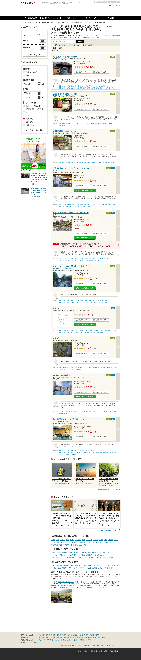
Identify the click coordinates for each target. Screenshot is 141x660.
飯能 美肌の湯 (63, 123)
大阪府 (75, 635)
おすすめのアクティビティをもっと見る (106, 489)
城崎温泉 (59, 637)
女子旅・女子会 (85, 552)
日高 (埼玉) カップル (75, 411)
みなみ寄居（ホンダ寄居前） (60, 545)
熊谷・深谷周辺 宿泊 (65, 205)
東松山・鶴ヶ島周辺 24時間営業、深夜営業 (96, 452)
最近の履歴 (114, 2)
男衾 (72, 545)
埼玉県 (48, 635)
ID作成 (118, 5)
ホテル (102, 555)
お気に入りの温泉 (100, 2)
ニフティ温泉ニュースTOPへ (109, 530)
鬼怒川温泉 (102, 637)
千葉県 (53, 635)
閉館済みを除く (88, 45)
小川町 (102, 542)
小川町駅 (79, 88)
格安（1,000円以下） (71, 555)
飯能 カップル (80, 123)
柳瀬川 (72, 540)
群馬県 (64, 635)
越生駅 (99, 162)
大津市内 (89, 640)
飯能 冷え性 (71, 123)
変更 (42, 41)
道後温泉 (82, 637)
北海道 (80, 635)
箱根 (47, 637)
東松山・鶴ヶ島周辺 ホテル (108, 330)
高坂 (71, 542)
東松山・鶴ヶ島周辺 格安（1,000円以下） (71, 452)
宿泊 (77, 552)
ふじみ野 (89, 540)
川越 (105, 540)
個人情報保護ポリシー (84, 651)
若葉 (57, 542)
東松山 (76, 542)
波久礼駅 (108, 411)
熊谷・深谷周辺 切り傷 (93, 205)
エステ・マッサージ (89, 557)
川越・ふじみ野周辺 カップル (67, 260)
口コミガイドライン (97, 646)
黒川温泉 (89, 637)
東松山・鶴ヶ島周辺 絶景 (84, 300)
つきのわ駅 (62, 125)
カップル (72, 552)
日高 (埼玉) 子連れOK (99, 411)
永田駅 (66, 369)
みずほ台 (78, 540)
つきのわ (89, 542)
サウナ (99, 552)
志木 (67, 540)
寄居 (84, 545)
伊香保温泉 (74, 637)
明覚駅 (97, 123)
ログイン (111, 5)
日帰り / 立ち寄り (32, 72)
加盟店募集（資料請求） (68, 646)
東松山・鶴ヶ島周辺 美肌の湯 (67, 86)
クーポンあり (74, 45)
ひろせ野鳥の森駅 (85, 206)
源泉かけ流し (71, 557)
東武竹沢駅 (86, 88)
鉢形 (76, 545)
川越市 (110, 540)
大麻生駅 (61, 206)
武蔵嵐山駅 (103, 123)
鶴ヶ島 (53, 542)
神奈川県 (42, 635)
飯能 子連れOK (89, 123)
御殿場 (69, 640)
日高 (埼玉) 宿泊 (63, 411)
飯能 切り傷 (79, 162)
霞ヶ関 (116, 540)
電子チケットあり (60, 45)
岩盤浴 (104, 557)
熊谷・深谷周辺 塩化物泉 (66, 367)
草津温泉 (42, 637)
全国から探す (41, 35)
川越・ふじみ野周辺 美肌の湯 (82, 258)
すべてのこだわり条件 (34, 130)
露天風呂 (65, 552)
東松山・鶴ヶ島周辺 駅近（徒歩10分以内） (86, 330)
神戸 (94, 640)
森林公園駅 (85, 302)
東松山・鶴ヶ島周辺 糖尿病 (84, 86)
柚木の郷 (80, 585)
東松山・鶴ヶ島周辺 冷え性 (101, 86)
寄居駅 (114, 411)
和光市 (53, 540)
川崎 (44, 640)
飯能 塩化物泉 (63, 162)
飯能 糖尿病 (71, 162)
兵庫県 (59, 635)
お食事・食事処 (56, 552)
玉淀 (80, 545)
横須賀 (49, 640)
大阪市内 (75, 640)
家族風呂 (111, 557)
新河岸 (101, 540)
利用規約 (111, 651)
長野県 (86, 635)
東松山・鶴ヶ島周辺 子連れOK (101, 300)
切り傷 (79, 557)
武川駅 (61, 369)
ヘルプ (108, 646)
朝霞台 (62, 540)
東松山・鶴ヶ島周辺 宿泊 (66, 330)
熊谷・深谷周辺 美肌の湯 (79, 205)
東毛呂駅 (97, 260)
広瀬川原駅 (68, 206)
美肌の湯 (96, 555)
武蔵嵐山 (96, 542)
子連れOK (106, 552)
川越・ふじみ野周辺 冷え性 (100, 258)
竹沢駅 (93, 88)
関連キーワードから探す (29, 642)
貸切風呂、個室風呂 (85, 555)
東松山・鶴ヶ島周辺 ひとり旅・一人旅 (70, 302)
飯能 (64, 640)
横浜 (40, 640)
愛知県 (91, 635)
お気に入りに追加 (101, 72)
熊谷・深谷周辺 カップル (110, 367)
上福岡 (95, 540)
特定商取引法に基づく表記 (99, 651)
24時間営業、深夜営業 (34, 109)
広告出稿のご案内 (83, 646)
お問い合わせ (116, 646)
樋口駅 (61, 413)
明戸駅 (71, 369)
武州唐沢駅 (111, 162)
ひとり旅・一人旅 (57, 555)
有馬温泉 (52, 637)
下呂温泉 (66, 637)
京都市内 (82, 640)
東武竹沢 (109, 542)
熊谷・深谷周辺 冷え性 (108, 205)
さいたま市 (58, 640)
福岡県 (97, 635)
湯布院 (95, 637)
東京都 (69, 635)
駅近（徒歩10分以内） (58, 557)
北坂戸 (66, 542)
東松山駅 (107, 302)
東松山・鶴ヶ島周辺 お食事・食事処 (84, 451)
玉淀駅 (66, 413)
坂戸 (61, 542)
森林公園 (82, 542)
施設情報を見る (83, 72)
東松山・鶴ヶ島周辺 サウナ (66, 332)
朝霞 (57, 540)
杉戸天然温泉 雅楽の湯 (66, 582)
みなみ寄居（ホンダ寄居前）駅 (105, 88)
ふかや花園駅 (78, 369)
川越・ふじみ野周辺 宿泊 (66, 258)
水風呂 (99, 557)
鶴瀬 (83, 540)
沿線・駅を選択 (34, 55)
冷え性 (94, 552)
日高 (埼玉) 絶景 (86, 411)
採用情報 (117, 651)
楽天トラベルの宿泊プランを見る (85, 190)
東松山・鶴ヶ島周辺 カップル (67, 88)
